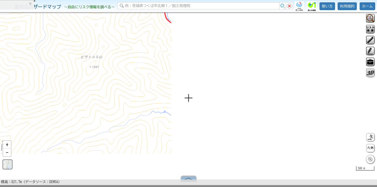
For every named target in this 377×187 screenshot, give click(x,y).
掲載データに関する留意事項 (28, 88)
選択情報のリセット (55, 102)
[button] (7, 147)
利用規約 (347, 6)
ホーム (367, 6)
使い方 (327, 6)
